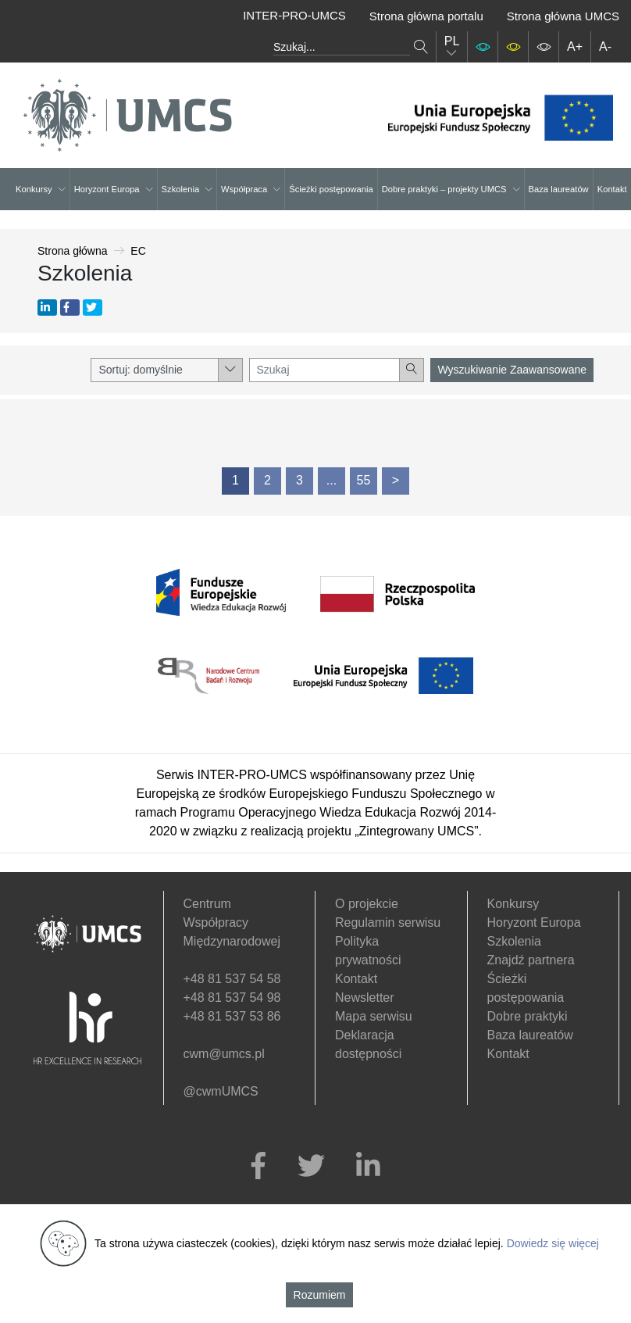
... (331, 480)
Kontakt (612, 189)
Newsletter (364, 997)
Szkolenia (187, 189)
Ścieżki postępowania (331, 189)
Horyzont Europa (113, 189)
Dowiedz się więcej (553, 1243)
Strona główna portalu (426, 16)
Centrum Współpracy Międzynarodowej (232, 922)
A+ (575, 46)
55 (364, 480)
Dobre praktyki (527, 1016)
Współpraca (250, 189)
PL (452, 46)
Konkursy (41, 189)
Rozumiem (320, 1295)
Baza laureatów (559, 189)
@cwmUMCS (221, 1091)
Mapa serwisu (373, 1016)
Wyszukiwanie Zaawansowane (511, 369)
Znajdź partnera (531, 960)
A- (605, 46)
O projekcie (366, 903)
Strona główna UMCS (563, 16)
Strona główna (72, 251)
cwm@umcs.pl (224, 1053)
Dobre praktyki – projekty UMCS (451, 189)
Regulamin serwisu (387, 922)
